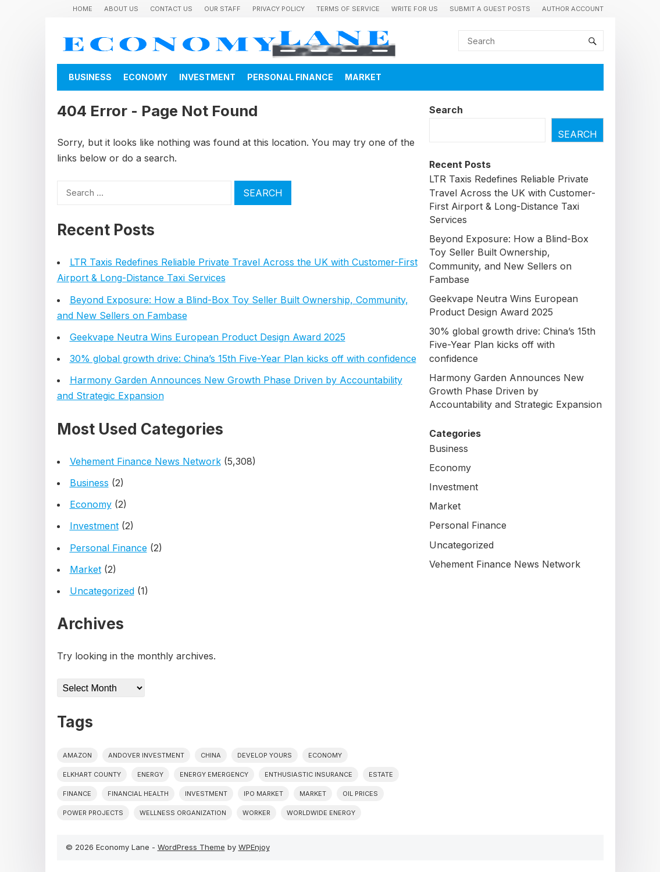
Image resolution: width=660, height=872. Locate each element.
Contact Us (171, 9)
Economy (145, 77)
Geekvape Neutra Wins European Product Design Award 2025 (207, 337)
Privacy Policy (278, 9)
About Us (121, 9)
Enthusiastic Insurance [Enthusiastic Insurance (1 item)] (308, 774)
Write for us (414, 9)
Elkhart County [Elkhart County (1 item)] (92, 774)
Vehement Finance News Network (145, 461)
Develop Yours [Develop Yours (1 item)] (264, 755)
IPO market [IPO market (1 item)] (263, 794)
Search (446, 110)
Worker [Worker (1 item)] (256, 813)
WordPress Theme (191, 847)
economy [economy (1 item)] (325, 755)
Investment (207, 77)
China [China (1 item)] (211, 755)
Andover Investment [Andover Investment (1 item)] (146, 755)
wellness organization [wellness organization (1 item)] (183, 813)
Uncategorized (102, 591)
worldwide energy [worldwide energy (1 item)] (321, 813)
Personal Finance (290, 77)
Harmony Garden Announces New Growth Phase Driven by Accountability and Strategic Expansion (515, 391)
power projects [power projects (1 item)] (93, 813)
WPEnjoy (254, 847)
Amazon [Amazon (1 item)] (77, 755)
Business (90, 77)
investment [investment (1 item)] (206, 794)
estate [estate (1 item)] (381, 774)
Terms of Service (348, 9)
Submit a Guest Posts (489, 9)
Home (82, 9)
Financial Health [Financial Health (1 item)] (138, 794)
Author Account (573, 9)
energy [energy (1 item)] (150, 774)
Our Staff (222, 9)
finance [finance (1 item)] (77, 794)
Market (363, 77)
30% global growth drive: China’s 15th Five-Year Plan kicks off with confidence (243, 358)
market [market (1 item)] (312, 794)
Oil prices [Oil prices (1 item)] (360, 794)
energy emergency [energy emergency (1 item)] (214, 774)
